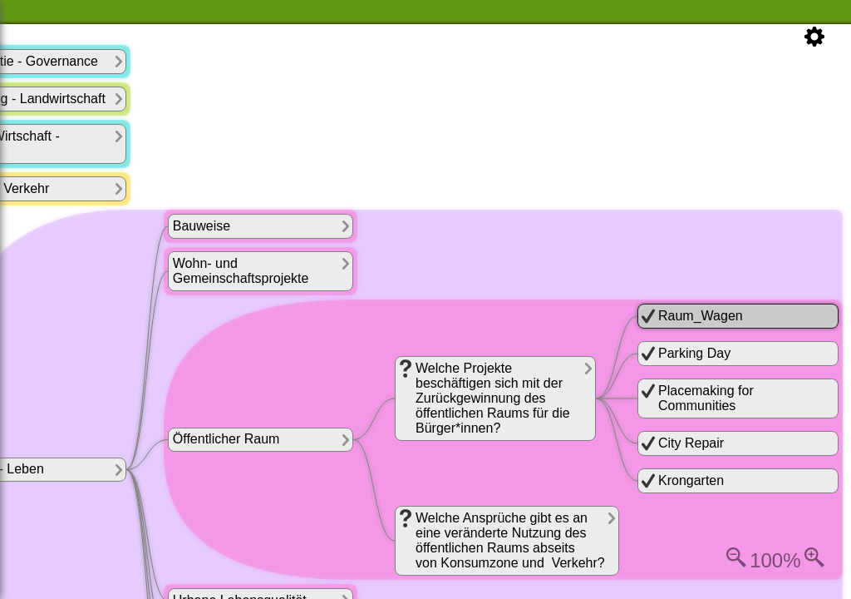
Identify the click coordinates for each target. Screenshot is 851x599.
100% (775, 560)
